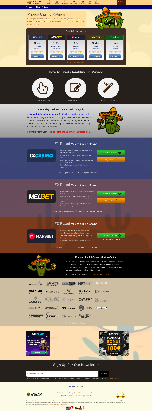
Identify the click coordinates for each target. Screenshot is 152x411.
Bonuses (56, 3)
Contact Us (65, 393)
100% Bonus (56, 56)
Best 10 (49, 3)
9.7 (36, 43)
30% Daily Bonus (76, 56)
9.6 (55, 43)
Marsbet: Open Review (64, 248)
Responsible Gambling (80, 393)
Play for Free (110, 159)
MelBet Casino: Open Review (63, 213)
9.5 (75, 43)
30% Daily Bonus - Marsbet (112, 239)
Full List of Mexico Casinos (76, 63)
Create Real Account (111, 153)
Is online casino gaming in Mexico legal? (70, 131)
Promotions (64, 3)
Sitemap (93, 393)
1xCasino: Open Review (65, 174)
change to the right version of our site (99, 274)
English (46, 7)
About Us (59, 393)
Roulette (96, 3)
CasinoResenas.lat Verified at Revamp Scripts (56, 404)
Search (88, 393)
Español (72, 386)
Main (38, 7)
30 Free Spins (37, 56)
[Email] (62, 374)
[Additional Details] (112, 378)
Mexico (30, 7)
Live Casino (82, 3)
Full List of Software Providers (76, 323)
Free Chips (73, 3)
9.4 (94, 43)
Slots (89, 3)
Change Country (121, 3)
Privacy (71, 393)
